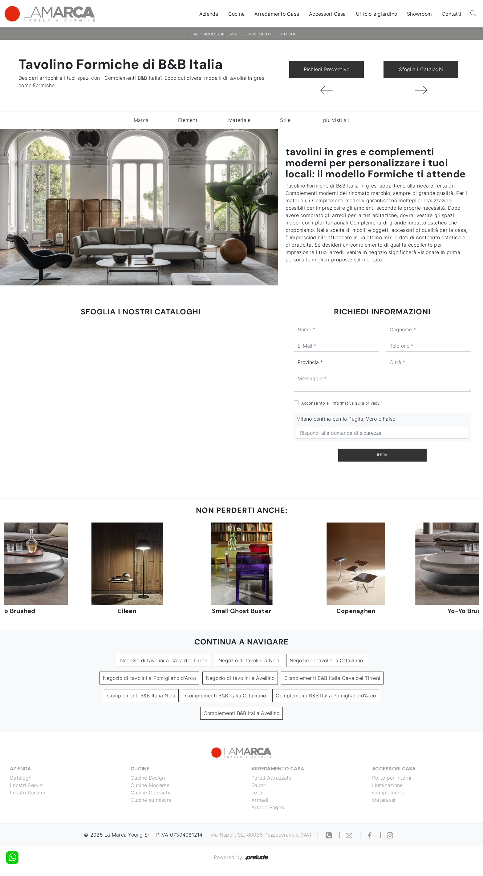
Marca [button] (141, 120)
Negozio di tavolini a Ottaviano (326, 660)
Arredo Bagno (267, 807)
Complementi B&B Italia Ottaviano (225, 695)
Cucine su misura (151, 800)
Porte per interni (391, 778)
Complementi (256, 34)
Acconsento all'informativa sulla (340, 403)
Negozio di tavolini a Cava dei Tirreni (164, 660)
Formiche (286, 34)
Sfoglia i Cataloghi (421, 69)
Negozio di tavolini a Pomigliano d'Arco (149, 678)
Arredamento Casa (276, 14)
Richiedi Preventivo (327, 69)
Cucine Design (148, 778)
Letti (256, 792)
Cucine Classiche (151, 792)
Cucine (236, 14)
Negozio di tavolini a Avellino (240, 678)
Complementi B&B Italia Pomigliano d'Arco (326, 695)
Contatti (451, 14)
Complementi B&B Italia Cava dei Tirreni (332, 678)
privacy (372, 403)
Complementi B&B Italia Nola (141, 695)
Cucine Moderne (150, 785)
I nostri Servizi (27, 785)
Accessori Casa (327, 14)
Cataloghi (21, 778)
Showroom (419, 14)
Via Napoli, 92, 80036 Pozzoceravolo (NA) (260, 835)
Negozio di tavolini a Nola (249, 660)
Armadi (260, 800)
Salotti (259, 785)
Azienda (208, 14)
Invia (382, 454)
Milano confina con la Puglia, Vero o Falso (346, 419)
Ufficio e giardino (376, 14)
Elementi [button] (188, 120)
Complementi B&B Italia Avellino (242, 713)
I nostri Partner (28, 792)
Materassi (383, 800)
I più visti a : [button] (335, 120)
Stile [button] (285, 120)
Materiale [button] (239, 120)
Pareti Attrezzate (271, 778)
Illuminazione (387, 785)
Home (192, 34)
